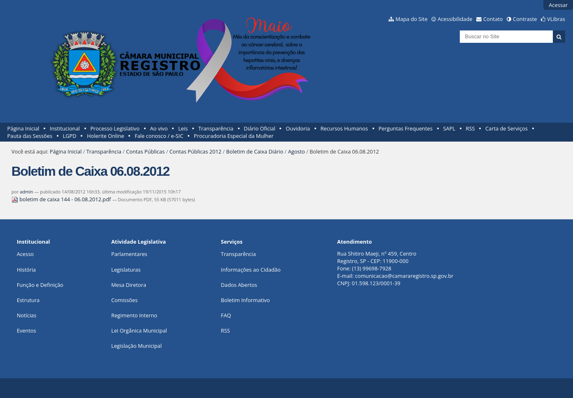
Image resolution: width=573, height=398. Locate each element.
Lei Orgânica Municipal (139, 330)
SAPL (449, 128)
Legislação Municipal (136, 345)
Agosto (296, 151)
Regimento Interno (134, 315)
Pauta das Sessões (29, 136)
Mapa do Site (412, 19)
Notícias (27, 315)
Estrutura (28, 300)
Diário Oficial (259, 128)
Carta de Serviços (506, 128)
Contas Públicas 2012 (195, 151)
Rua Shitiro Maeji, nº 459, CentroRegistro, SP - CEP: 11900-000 (376, 257)
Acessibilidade (455, 19)
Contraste (525, 19)
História (26, 269)
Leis (183, 128)
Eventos (26, 330)
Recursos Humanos (344, 128)
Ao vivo (159, 128)
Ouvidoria (298, 128)
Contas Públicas (145, 151)
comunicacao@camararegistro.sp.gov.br (404, 275)
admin (26, 192)
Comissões (124, 300)
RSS (470, 128)
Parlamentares (129, 254)
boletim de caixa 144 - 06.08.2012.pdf (62, 199)
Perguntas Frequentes (405, 128)
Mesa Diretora (128, 285)
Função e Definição (40, 285)
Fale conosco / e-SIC (159, 136)
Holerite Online (105, 136)
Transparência (215, 128)
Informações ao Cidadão (251, 269)
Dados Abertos (239, 285)
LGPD (70, 136)
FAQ (226, 315)
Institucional (65, 128)
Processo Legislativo (115, 128)
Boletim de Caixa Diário (254, 151)
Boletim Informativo (245, 300)
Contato (493, 19)
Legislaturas (125, 269)
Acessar (558, 5)
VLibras (556, 19)
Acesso (25, 254)
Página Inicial (23, 128)
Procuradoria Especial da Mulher (234, 136)
